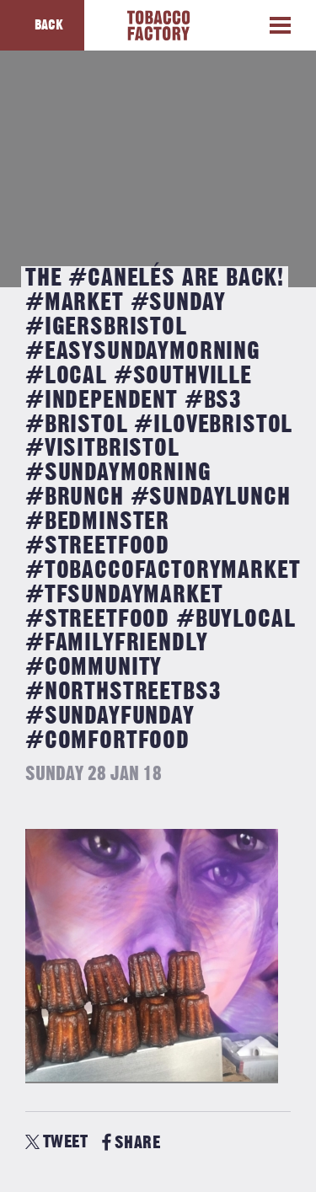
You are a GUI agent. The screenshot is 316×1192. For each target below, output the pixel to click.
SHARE (131, 1143)
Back (49, 25)
